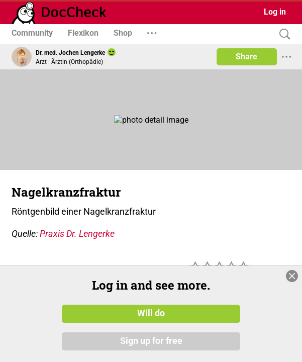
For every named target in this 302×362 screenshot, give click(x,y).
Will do (151, 313)
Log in (275, 12)
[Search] (282, 34)
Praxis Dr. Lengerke (77, 233)
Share (246, 56)
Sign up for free (151, 341)
